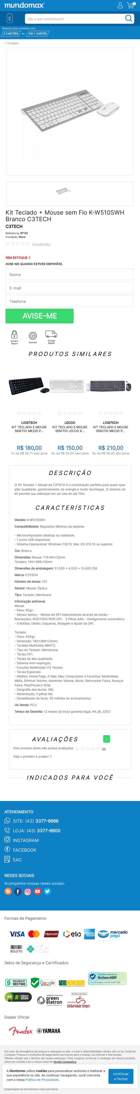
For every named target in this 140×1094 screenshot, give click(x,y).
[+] (106, 739)
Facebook (24, 850)
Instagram (26, 840)
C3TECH (14, 226)
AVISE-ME (39, 316)
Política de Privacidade (42, 1079)
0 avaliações (41, 244)
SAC (17, 859)
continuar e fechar (121, 1076)
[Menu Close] (10, 18)
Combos (13, 43)
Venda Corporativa (64, 1061)
